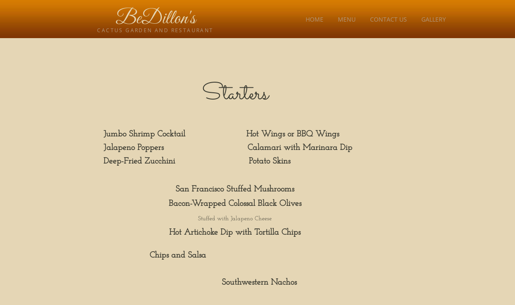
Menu (347, 19)
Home (314, 19)
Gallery (433, 19)
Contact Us (388, 19)
